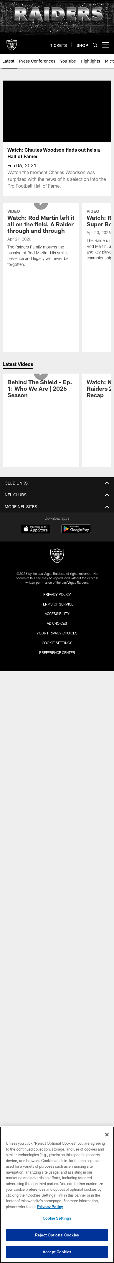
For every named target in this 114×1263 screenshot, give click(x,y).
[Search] (95, 45)
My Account (57, 718)
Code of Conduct (57, 797)
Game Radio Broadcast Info (57, 844)
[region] (57, 1194)
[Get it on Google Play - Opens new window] (76, 1036)
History (57, 650)
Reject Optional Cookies (57, 1235)
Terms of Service (57, 1108)
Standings (57, 640)
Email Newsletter (57, 933)
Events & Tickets (57, 755)
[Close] (106, 1134)
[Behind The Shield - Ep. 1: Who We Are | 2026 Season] (41, 393)
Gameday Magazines (57, 886)
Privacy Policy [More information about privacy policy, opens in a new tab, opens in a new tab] (50, 1206)
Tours (57, 807)
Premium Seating (57, 697)
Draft (57, 661)
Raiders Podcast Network (57, 833)
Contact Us (57, 540)
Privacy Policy (57, 551)
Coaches (57, 608)
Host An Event (57, 786)
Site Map (57, 561)
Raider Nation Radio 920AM (57, 854)
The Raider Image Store (57, 975)
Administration (57, 519)
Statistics (57, 619)
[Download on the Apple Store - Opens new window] (35, 1034)
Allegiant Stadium (57, 744)
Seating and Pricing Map (57, 708)
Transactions (57, 629)
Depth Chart (57, 598)
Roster (57, 587)
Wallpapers (57, 954)
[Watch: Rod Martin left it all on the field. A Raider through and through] (41, 238)
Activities (57, 964)
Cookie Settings (57, 1218)
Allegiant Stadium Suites (57, 776)
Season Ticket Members (57, 687)
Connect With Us (57, 922)
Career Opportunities (57, 509)
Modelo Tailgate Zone (57, 943)
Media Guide (57, 896)
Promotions (57, 986)
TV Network (57, 865)
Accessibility (57, 530)
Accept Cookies (57, 1251)
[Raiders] (57, 1061)
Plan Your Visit (57, 765)
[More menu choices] (105, 45)
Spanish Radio (57, 875)
